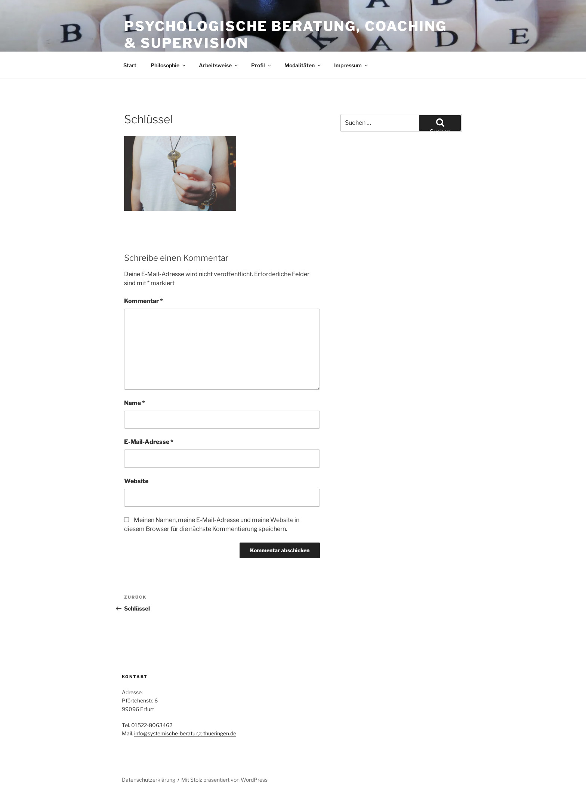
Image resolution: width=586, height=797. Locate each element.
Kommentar (143, 301)
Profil (261, 65)
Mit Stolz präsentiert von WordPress (224, 779)
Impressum (351, 65)
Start (129, 65)
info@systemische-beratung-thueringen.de (185, 733)
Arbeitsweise (219, 65)
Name (134, 403)
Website (136, 481)
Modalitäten (303, 65)
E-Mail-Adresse (148, 441)
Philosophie (168, 65)
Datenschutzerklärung (148, 779)
